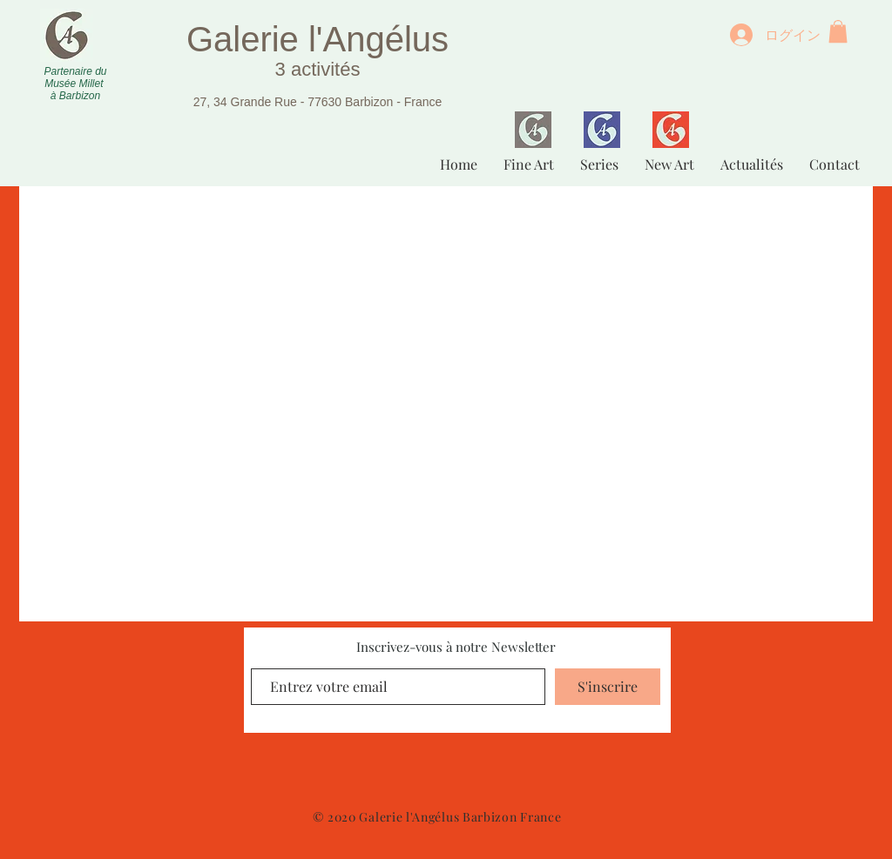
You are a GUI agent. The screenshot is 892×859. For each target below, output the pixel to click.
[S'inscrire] (607, 686)
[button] (838, 31)
